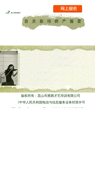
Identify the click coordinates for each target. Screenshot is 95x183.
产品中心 (64, 21)
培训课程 (49, 21)
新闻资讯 (42, 21)
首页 (26, 21)
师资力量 (56, 21)
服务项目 (72, 21)
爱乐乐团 (79, 21)
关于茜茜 (34, 21)
